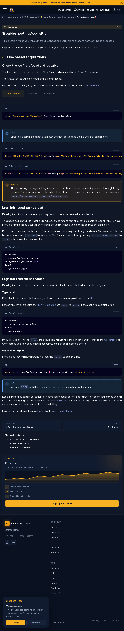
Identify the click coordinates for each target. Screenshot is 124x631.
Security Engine (14, 17)
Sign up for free (62, 503)
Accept (15, 622)
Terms (106, 621)
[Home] (3, 17)
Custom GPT (56, 593)
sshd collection (59, 400)
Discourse (56, 532)
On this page (10, 26)
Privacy (95, 621)
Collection (109, 339)
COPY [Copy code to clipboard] (116, 108)
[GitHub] (7, 542)
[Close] (121, 2)
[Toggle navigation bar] (4, 9)
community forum (62, 411)
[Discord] (13, 542)
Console (55, 568)
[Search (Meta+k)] (119, 10)
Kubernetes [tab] (50, 93)
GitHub (54, 527)
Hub (92, 298)
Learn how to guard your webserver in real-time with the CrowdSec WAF (60, 2)
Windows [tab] (32, 93)
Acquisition (69, 17)
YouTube (55, 552)
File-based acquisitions (14, 435)
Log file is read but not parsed (19, 447)
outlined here (92, 85)
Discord (41, 411)
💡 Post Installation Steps (50, 17)
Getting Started (30, 17)
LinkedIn (55, 547)
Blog (53, 578)
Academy (55, 588)
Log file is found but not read (18, 443)
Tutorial (54, 583)
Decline (36, 622)
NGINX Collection (46, 305)
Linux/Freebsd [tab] (13, 93)
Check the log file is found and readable (23, 439)
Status (115, 621)
